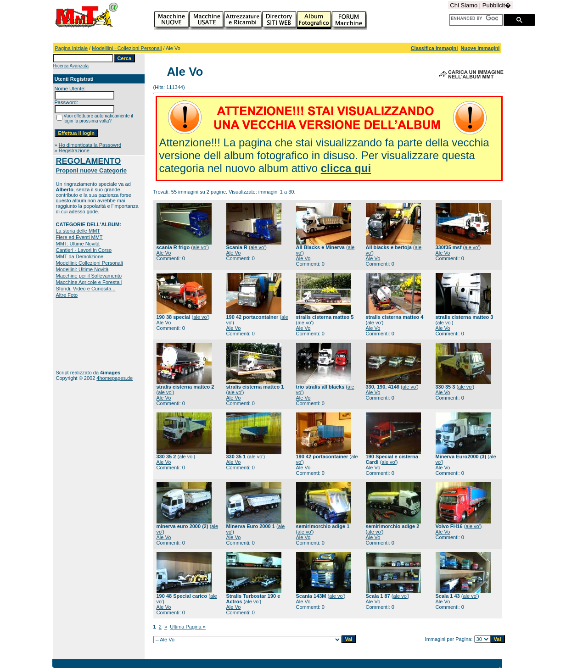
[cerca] (474, 18)
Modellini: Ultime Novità (82, 269)
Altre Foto (67, 295)
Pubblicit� (496, 5)
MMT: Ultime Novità (78, 243)
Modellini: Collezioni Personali (89, 263)
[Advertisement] (84, 333)
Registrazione (74, 150)
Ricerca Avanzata (71, 65)
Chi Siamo (463, 5)
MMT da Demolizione (80, 256)
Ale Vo (164, 253)
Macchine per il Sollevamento (89, 275)
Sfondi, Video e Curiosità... (86, 288)
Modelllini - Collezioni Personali (127, 48)
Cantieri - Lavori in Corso (84, 250)
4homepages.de (114, 378)
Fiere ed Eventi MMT (79, 237)
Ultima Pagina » (188, 626)
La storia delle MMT (78, 231)
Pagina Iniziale (71, 48)
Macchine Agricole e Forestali (89, 282)
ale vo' (200, 247)
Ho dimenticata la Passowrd (90, 145)
